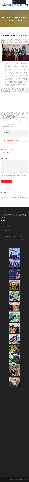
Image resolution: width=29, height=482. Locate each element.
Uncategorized (16, 33)
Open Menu (26, 5)
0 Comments (13, 32)
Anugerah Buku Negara (6, 33)
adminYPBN (5, 32)
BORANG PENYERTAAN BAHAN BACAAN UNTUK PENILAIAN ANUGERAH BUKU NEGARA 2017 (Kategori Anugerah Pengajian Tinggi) (15, 238)
